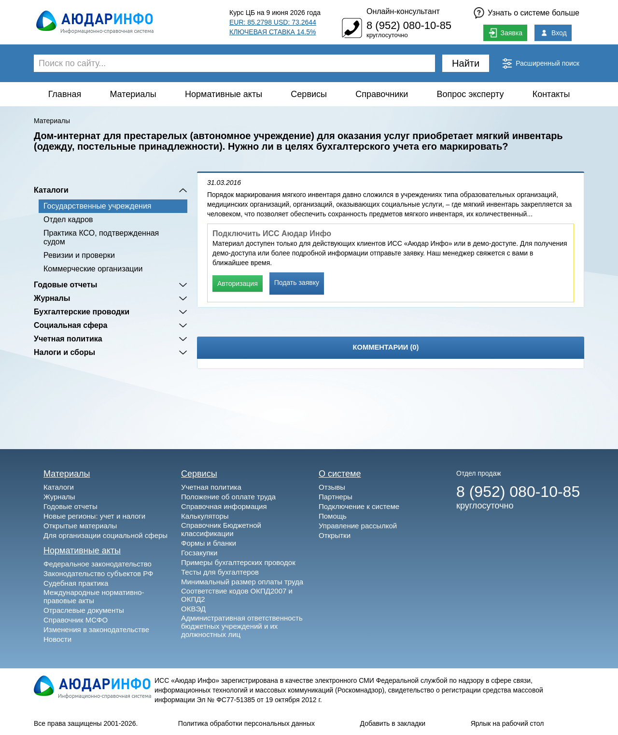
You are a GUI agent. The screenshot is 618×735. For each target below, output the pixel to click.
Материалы (133, 94)
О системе (340, 474)
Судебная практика (75, 583)
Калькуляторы (205, 516)
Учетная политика (68, 339)
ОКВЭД (193, 609)
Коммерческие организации (92, 269)
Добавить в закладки (393, 723)
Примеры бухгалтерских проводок (238, 562)
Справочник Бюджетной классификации (221, 529)
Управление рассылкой (358, 526)
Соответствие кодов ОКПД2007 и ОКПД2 (237, 595)
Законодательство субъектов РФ (98, 573)
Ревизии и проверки (79, 255)
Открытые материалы (80, 526)
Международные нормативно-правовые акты (93, 596)
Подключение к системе (359, 506)
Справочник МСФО (75, 620)
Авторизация (237, 283)
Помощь (333, 516)
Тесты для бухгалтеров (220, 572)
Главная (65, 94)
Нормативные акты (223, 94)
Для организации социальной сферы (105, 535)
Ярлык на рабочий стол (507, 723)
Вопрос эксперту (470, 94)
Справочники (381, 94)
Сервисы (309, 94)
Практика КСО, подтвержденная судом (101, 237)
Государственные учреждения (97, 206)
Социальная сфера (71, 325)
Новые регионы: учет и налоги (94, 516)
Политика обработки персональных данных (246, 723)
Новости (57, 639)
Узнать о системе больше (533, 13)
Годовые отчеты (65, 285)
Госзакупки (199, 553)
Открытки (335, 535)
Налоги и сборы (64, 352)
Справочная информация (224, 506)
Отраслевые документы (83, 610)
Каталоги (51, 190)
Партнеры (335, 497)
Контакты (551, 94)
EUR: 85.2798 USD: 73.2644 (272, 22)
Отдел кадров (68, 219)
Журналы (52, 298)
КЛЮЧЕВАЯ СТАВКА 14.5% (272, 32)
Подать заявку (296, 282)
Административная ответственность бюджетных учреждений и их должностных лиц (242, 626)
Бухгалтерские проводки (81, 312)
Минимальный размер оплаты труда (242, 582)
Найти (465, 63)
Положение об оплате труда (228, 497)
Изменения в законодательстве (96, 629)
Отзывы (332, 487)
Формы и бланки (208, 543)
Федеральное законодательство (97, 564)
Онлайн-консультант (403, 11)
